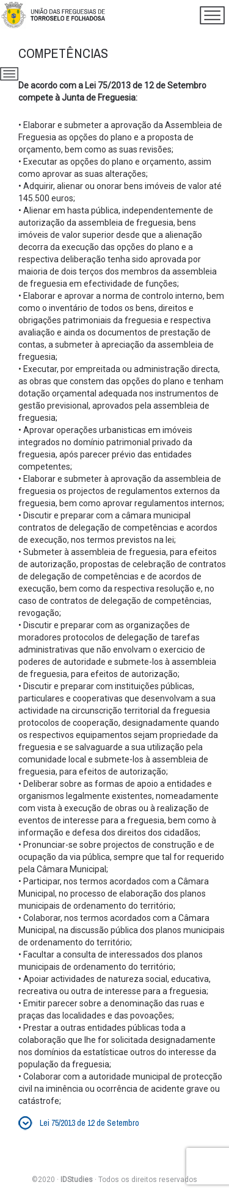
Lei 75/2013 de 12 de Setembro (89, 1122)
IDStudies (76, 1179)
